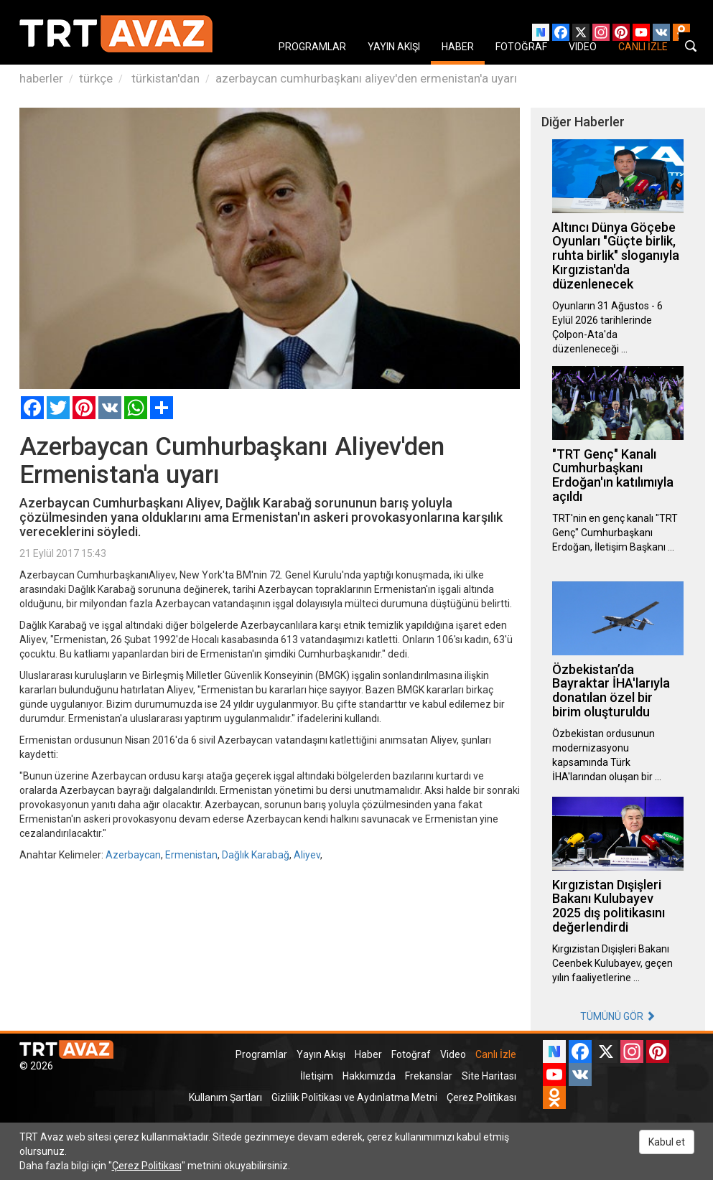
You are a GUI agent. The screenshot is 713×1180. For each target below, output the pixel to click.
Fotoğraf (411, 1054)
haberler (41, 78)
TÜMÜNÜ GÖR (618, 1016)
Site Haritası (489, 1076)
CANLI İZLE (643, 46)
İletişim (316, 1076)
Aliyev (307, 855)
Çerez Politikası (481, 1097)
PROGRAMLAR (312, 46)
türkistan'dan (164, 78)
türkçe (96, 78)
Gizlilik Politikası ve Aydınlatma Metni (354, 1097)
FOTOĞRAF (521, 46)
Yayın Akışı (321, 1054)
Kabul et (666, 1142)
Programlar (261, 1054)
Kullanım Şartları (225, 1097)
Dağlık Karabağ (255, 855)
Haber (368, 1054)
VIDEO (583, 46)
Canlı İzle (495, 1054)
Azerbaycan (133, 855)
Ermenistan (191, 855)
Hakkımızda (369, 1076)
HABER (458, 46)
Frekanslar (428, 1076)
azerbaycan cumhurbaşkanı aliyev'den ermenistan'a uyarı (366, 78)
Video (453, 1054)
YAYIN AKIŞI (394, 46)
